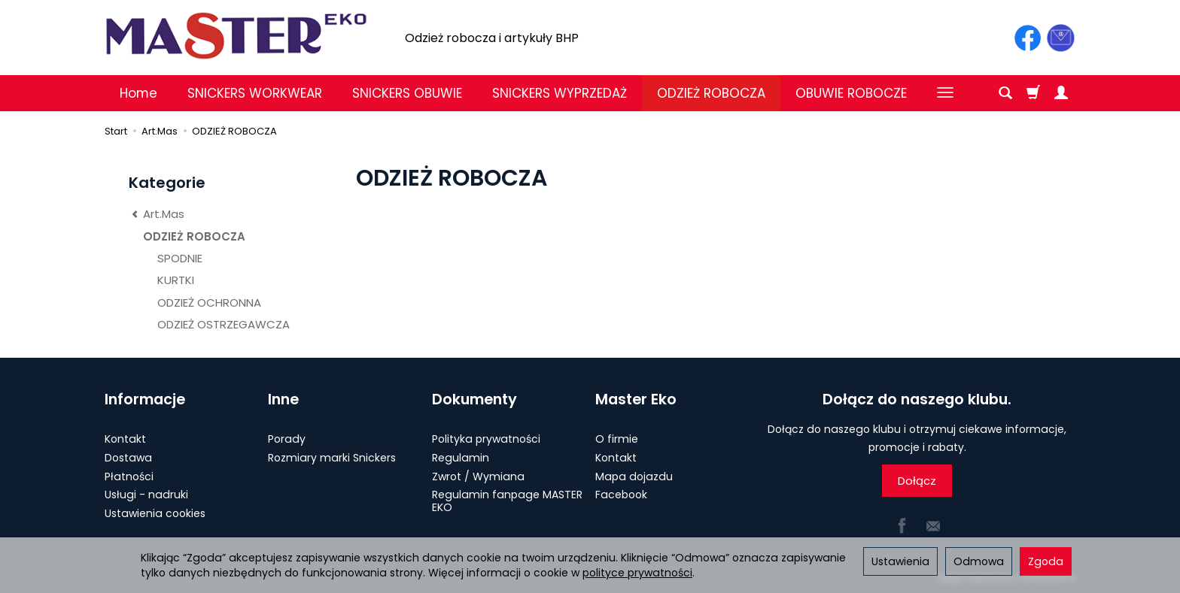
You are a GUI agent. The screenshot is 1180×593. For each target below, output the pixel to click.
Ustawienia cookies (155, 513)
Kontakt (125, 438)
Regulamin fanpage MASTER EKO (507, 501)
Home (138, 93)
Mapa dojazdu (634, 476)
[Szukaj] (1005, 93)
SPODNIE (179, 258)
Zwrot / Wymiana (478, 476)
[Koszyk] (1033, 93)
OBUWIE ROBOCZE (851, 93)
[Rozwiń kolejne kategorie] (945, 93)
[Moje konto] (1061, 93)
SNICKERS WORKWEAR (254, 93)
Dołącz (917, 481)
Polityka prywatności (486, 438)
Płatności (129, 476)
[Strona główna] (236, 35)
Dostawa (128, 457)
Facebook (621, 494)
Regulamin (460, 457)
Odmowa (978, 561)
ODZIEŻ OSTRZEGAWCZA (223, 324)
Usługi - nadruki (146, 494)
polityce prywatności (637, 572)
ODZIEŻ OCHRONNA (209, 302)
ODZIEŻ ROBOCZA (711, 93)
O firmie (616, 438)
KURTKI (175, 280)
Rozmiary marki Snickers (332, 457)
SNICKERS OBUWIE (407, 93)
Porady (287, 438)
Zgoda (1045, 561)
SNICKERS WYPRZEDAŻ (559, 93)
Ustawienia (900, 561)
